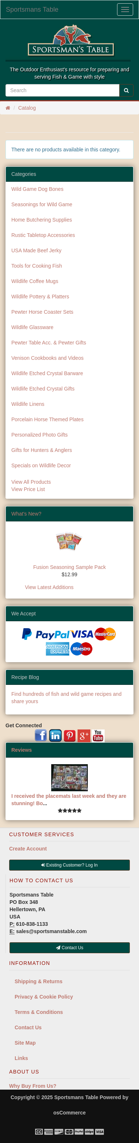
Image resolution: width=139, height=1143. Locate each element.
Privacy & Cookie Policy (44, 997)
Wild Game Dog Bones (37, 189)
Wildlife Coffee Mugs (34, 281)
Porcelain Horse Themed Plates (47, 419)
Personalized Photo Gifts (39, 435)
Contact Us (28, 1027)
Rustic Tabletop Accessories (43, 235)
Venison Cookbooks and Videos (47, 358)
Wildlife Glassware (32, 327)
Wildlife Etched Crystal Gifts (43, 389)
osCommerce (69, 1113)
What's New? (26, 514)
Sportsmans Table (32, 9)
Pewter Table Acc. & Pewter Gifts (48, 343)
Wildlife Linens (27, 404)
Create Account (28, 849)
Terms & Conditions (39, 1012)
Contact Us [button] (69, 947)
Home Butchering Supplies (41, 220)
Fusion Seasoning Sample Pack (69, 567)
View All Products (31, 482)
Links (21, 1058)
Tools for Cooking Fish (36, 266)
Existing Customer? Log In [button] (69, 865)
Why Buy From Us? (32, 1086)
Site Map (25, 1043)
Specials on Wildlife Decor (41, 465)
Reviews (21, 750)
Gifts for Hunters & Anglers (41, 450)
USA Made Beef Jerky (36, 250)
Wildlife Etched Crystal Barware (47, 373)
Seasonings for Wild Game (41, 204)
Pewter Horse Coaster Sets (42, 312)
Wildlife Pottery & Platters (40, 296)
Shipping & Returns (39, 981)
